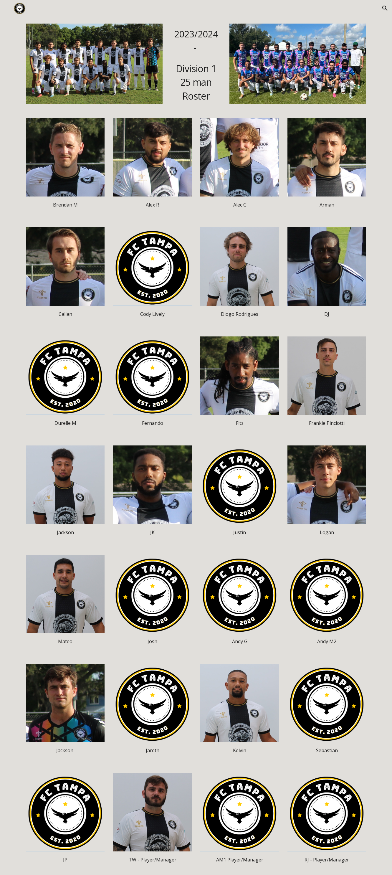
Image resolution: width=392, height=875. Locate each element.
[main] (196, 64)
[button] (385, 8)
